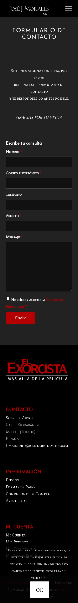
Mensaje (14, 237)
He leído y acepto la (35, 303)
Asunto (13, 215)
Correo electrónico (24, 173)
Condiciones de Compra (28, 493)
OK (39, 590)
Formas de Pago (20, 486)
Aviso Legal (16, 500)
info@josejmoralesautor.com (43, 445)
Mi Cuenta (15, 534)
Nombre (14, 151)
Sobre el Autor (19, 417)
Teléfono (14, 194)
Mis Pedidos (17, 541)
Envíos (12, 479)
